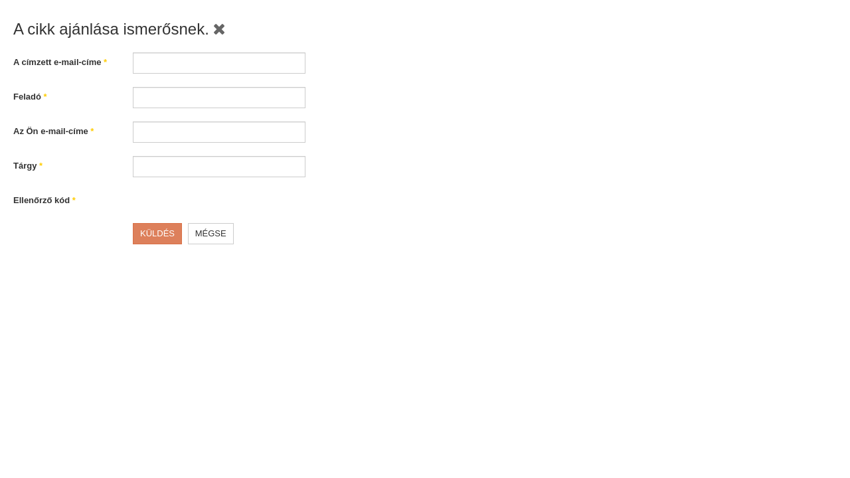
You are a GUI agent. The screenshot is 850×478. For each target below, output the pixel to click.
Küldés (157, 233)
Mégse (210, 233)
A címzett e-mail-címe (60, 62)
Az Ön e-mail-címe (53, 131)
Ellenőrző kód (44, 200)
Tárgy (27, 166)
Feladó (30, 97)
